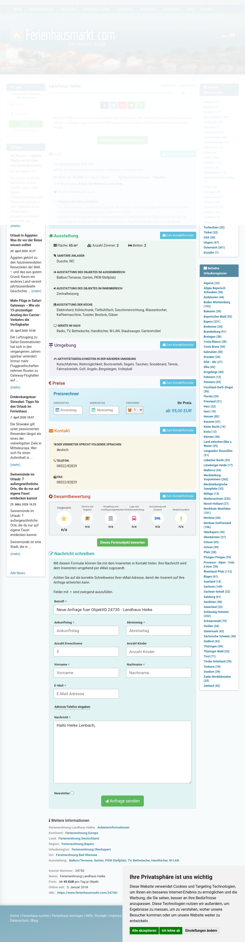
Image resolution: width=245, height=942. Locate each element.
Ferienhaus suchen (36, 916)
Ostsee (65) (211, 542)
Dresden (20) (212, 357)
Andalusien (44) (214, 297)
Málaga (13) (211, 493)
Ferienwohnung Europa (81, 833)
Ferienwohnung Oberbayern (91, 849)
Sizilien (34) (211, 626)
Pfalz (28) (210, 552)
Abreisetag (97, 403)
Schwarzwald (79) (215, 621)
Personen (132, 403)
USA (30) (209, 237)
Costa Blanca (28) (215, 341)
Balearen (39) (212, 311)
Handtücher (159, 860)
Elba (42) (209, 367)
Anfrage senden (122, 800)
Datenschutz (19, 920)
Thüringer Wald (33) (216, 651)
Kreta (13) (210, 431)
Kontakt (101, 916)
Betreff (60, 601)
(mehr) (15, 226)
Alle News (17, 573)
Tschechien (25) (214, 227)
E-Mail (60, 685)
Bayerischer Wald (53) (218, 316)
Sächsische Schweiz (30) (220, 636)
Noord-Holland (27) (216, 503)
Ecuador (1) (211, 252)
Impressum (117, 916)
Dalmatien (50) (213, 352)
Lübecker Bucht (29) (217, 460)
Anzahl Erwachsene (68, 643)
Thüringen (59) (213, 646)
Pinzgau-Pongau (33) (217, 557)
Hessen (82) (211, 416)
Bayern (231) (212, 321)
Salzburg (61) (212, 597)
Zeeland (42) (212, 686)
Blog (34, 920)
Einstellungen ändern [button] (201, 930)
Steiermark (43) (214, 631)
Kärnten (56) (212, 437)
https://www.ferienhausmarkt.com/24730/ (87, 892)
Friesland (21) (213, 401)
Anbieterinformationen (113, 827)
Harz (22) (210, 406)
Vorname (61, 664)
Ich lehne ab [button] (171, 930)
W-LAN (174, 860)
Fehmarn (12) (212, 377)
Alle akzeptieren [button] (144, 930)
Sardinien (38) (213, 602)
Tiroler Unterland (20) (217, 661)
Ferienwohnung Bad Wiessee (76, 855)
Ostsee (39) (211, 547)
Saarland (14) (212, 581)
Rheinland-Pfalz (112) (218, 571)
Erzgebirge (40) (213, 372)
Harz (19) (210, 411)
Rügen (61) (211, 576)
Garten (99, 860)
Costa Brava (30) (214, 346)
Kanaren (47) (212, 421)
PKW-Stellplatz (115, 860)
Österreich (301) (214, 247)
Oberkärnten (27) (215, 537)
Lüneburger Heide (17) (218, 465)
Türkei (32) (211, 232)
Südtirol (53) (212, 641)
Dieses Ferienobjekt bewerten (122, 542)
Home (14, 916)
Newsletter (64, 793)
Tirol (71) (210, 656)
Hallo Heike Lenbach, (123, 752)
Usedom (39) (212, 671)
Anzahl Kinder (137, 643)
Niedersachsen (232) (217, 498)
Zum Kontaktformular (178, 235)
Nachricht (62, 717)
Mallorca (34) (212, 470)
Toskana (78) (212, 666)
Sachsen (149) (213, 586)
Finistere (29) (212, 382)
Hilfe (89, 916)
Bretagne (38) (212, 336)
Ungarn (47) (211, 242)
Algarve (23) (212, 283)
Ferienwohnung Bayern (77, 844)
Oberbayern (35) (214, 532)
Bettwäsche (141, 860)
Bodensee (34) (213, 326)
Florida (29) (211, 396)
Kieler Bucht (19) (214, 426)
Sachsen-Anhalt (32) (217, 591)
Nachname (135, 664)
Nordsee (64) (212, 518)
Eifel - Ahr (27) (213, 362)
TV (129, 860)
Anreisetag (61, 403)
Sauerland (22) (213, 607)
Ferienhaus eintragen (67, 916)
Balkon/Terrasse (81, 860)
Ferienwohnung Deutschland (79, 838)
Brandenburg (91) (215, 331)
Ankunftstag (64, 622)
